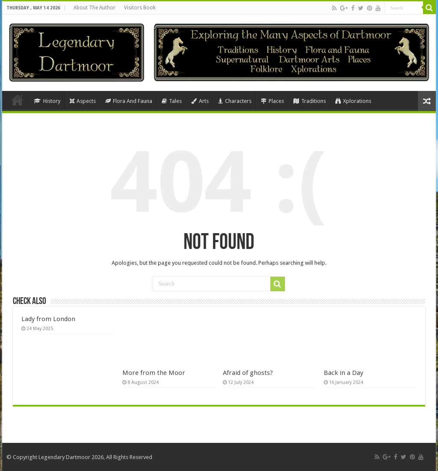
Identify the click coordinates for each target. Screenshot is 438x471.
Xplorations (353, 101)
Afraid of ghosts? (248, 373)
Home (17, 100)
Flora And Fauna (128, 101)
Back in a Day (343, 373)
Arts (200, 101)
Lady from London (48, 319)
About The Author (94, 8)
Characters (235, 101)
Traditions (309, 101)
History (47, 101)
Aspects (83, 101)
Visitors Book (140, 8)
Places (272, 101)
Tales (172, 101)
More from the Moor (153, 373)
